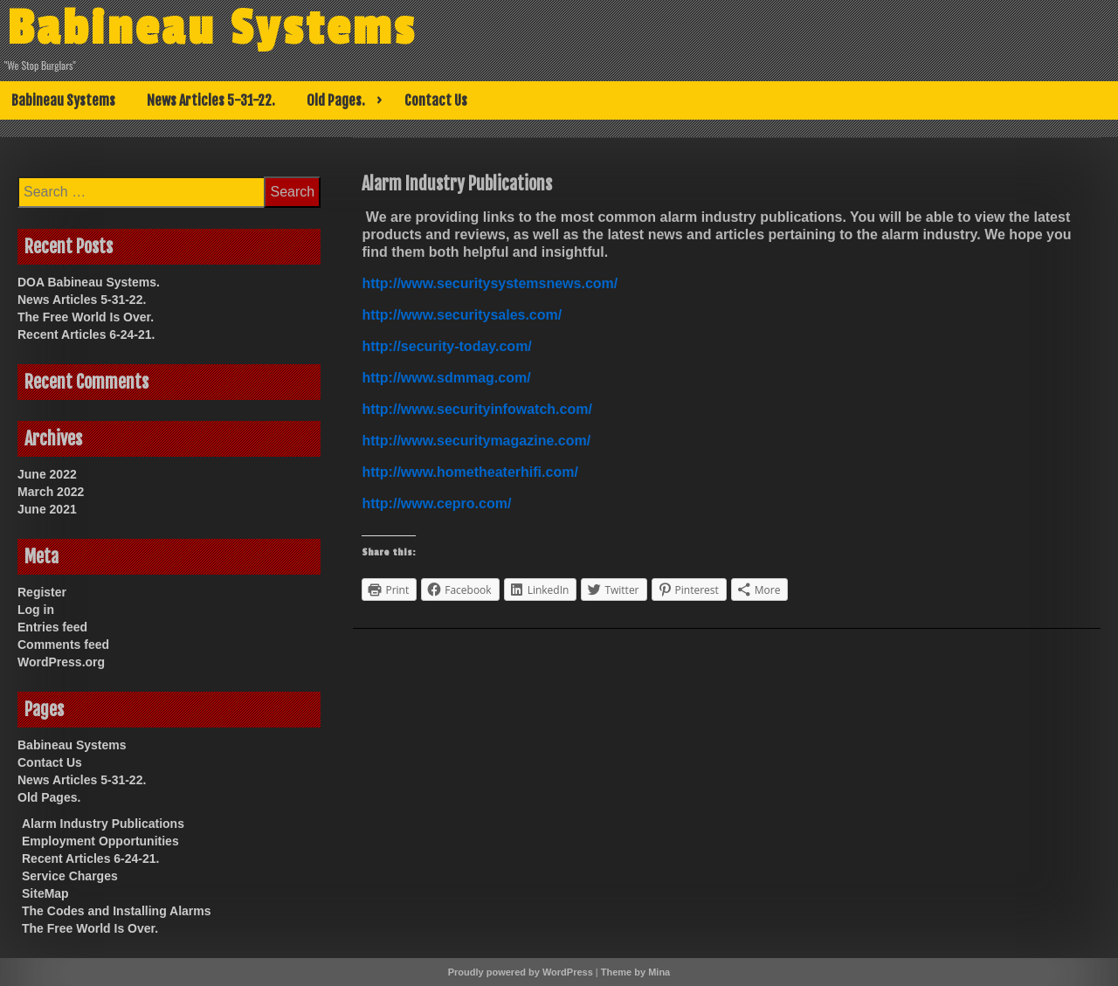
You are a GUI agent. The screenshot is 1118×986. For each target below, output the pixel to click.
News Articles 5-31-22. (211, 100)
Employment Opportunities (100, 841)
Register (41, 592)
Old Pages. (336, 100)
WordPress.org (61, 662)
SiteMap (45, 893)
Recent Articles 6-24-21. (86, 334)
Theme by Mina (635, 972)
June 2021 (47, 509)
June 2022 (47, 474)
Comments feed (63, 645)
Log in (35, 610)
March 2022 (50, 492)
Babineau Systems (212, 29)
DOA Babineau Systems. (88, 282)
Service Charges (70, 876)
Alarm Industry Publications (103, 824)
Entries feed (52, 627)
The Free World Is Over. (85, 317)
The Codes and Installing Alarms (116, 911)
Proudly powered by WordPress (520, 972)
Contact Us (435, 100)
